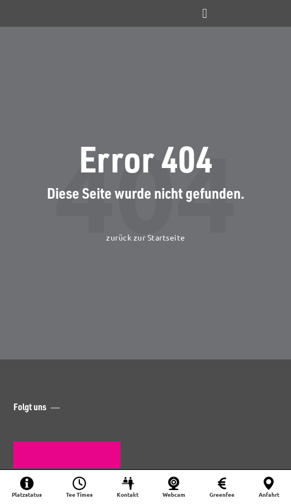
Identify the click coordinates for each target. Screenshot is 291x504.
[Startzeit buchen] (79, 487)
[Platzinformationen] (27, 487)
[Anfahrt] (268, 487)
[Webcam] (173, 487)
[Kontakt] (128, 487)
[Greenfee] (221, 487)
